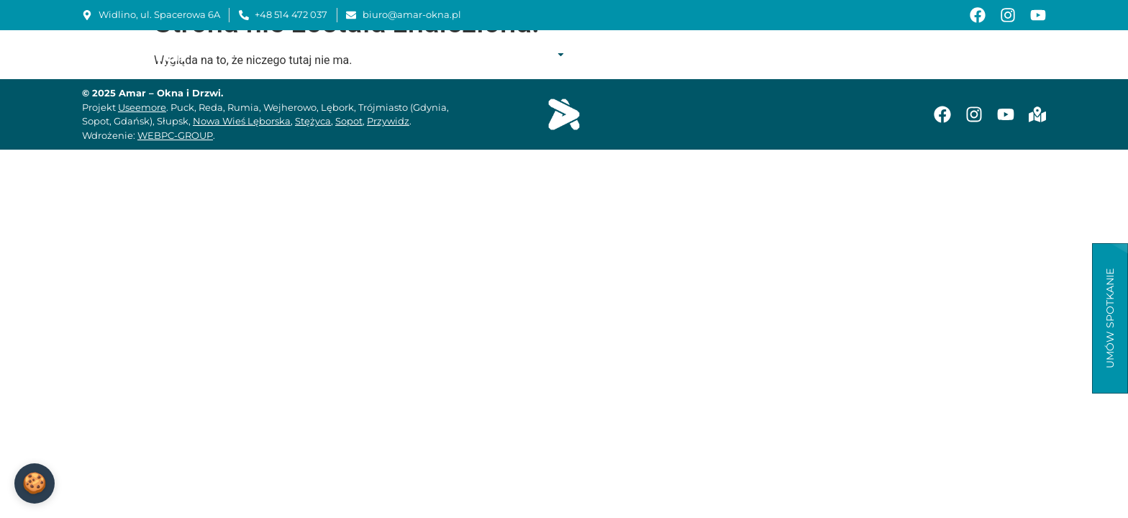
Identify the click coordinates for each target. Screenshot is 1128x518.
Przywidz (388, 121)
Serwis (727, 54)
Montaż (673, 54)
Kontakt (1020, 54)
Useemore (142, 107)
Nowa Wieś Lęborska (242, 121)
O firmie (474, 54)
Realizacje (609, 54)
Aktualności (949, 54)
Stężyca (313, 121)
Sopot (349, 121)
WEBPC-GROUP (175, 135)
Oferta (538, 54)
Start (424, 54)
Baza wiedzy (867, 54)
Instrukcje (789, 54)
